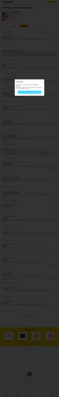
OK (29, 92)
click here (27, 88)
